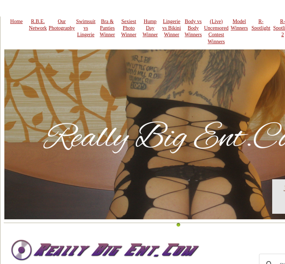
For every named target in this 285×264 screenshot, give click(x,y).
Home (16, 21)
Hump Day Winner (150, 28)
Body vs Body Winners (193, 28)
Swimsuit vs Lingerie (86, 28)
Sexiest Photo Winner (128, 28)
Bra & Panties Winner (107, 28)
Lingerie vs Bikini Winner (171, 28)
